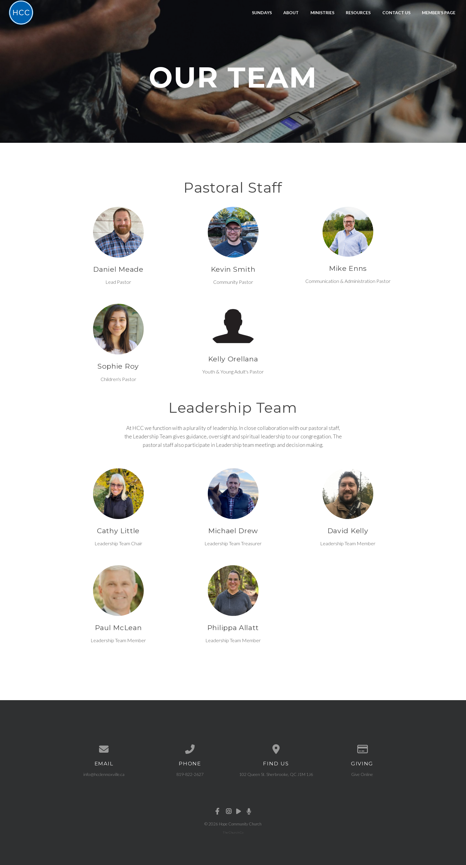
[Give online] (362, 749)
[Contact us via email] (104, 749)
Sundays (262, 12)
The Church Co (233, 832)
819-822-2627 (190, 774)
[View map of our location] (276, 749)
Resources (358, 12)
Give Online (362, 774)
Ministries (322, 12)
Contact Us (396, 12)
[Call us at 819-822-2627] (190, 749)
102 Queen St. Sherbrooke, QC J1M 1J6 (276, 774)
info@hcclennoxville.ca (103, 774)
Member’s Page (438, 12)
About (291, 12)
